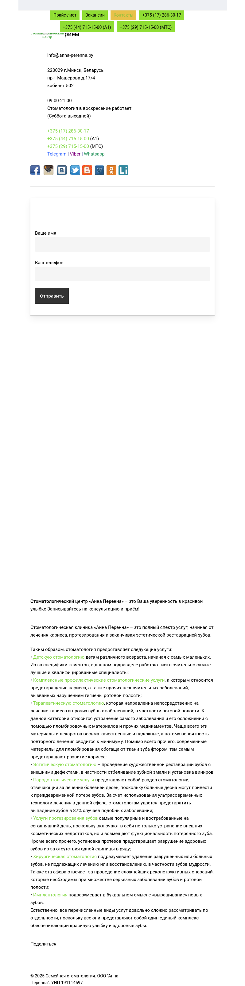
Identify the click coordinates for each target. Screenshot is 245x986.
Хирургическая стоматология (65, 856)
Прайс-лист (64, 15)
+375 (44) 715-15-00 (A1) (87, 27)
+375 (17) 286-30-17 (161, 15)
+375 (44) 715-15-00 (68, 138)
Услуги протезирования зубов (65, 818)
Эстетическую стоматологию (64, 764)
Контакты (123, 15)
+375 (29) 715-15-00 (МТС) (146, 27)
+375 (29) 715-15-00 (68, 146)
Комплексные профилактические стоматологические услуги (99, 680)
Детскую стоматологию (58, 657)
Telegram (56, 154)
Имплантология (50, 895)
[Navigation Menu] (211, 14)
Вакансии (95, 15)
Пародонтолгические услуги (63, 780)
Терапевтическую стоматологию (68, 703)
